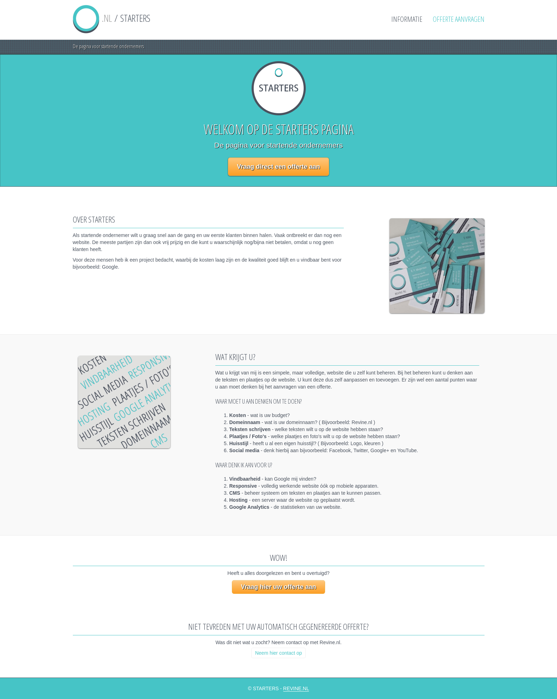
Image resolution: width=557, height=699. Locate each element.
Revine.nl (296, 688)
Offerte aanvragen (459, 19)
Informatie (406, 19)
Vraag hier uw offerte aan (278, 586)
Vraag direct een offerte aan (278, 166)
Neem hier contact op (278, 653)
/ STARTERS (111, 18)
